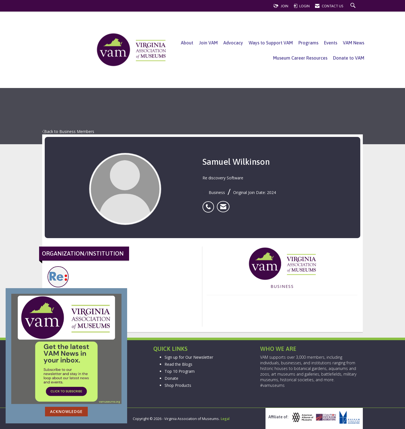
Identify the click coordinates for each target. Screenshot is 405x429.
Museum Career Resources (300, 57)
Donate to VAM (348, 57)
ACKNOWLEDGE (66, 411)
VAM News (353, 42)
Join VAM (208, 42)
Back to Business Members (68, 131)
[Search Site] (353, 6)
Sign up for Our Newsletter (189, 357)
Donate (171, 378)
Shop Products (178, 385)
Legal (225, 418)
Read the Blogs (178, 364)
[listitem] (209, 203)
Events (330, 42)
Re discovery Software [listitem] (65, 279)
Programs (308, 42)
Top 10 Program (180, 371)
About (187, 42)
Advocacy (233, 42)
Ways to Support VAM (271, 42)
